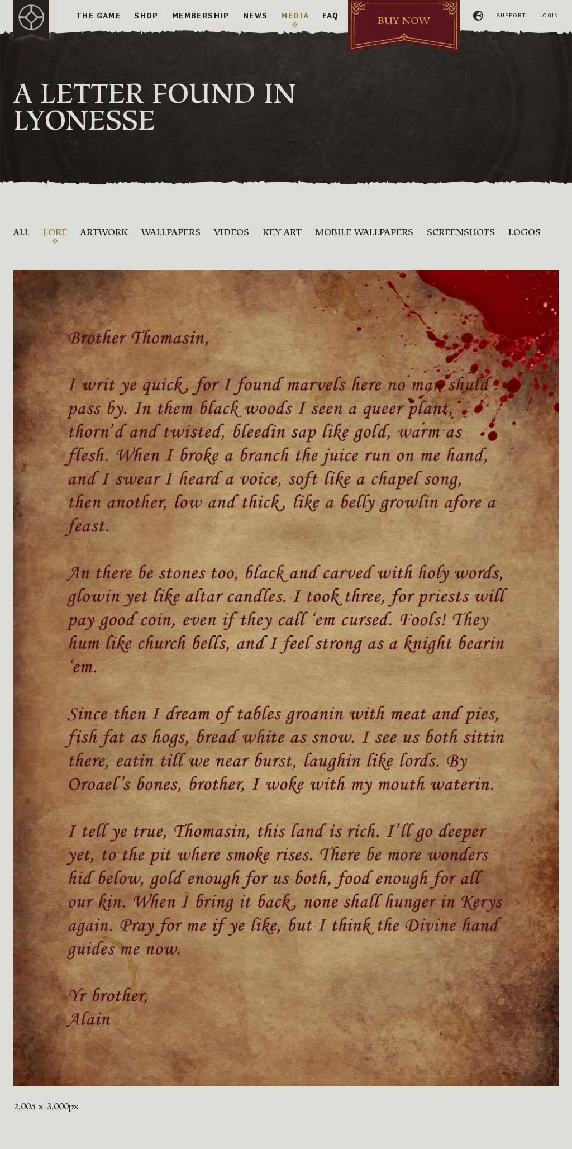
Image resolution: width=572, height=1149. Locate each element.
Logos (524, 232)
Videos (231, 232)
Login (549, 15)
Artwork (104, 232)
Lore (55, 232)
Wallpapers (171, 232)
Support (511, 15)
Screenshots (461, 232)
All (21, 232)
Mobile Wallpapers (364, 232)
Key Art (282, 232)
